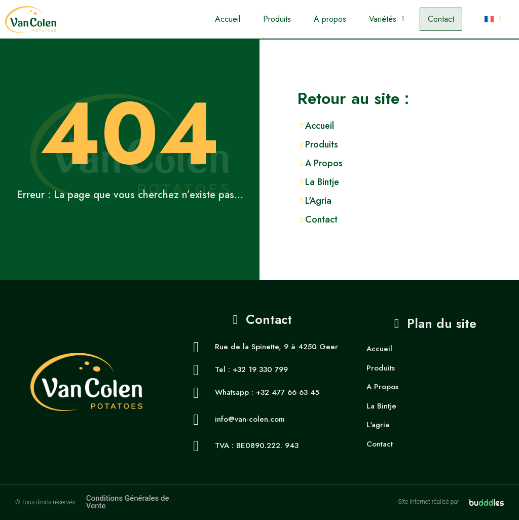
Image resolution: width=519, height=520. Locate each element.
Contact (441, 19)
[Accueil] (408, 126)
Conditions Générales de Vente (127, 502)
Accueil (227, 19)
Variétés (386, 19)
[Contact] (408, 219)
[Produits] (408, 144)
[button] (386, 19)
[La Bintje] (408, 182)
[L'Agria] (408, 201)
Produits (277, 19)
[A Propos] (408, 163)
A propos (330, 19)
